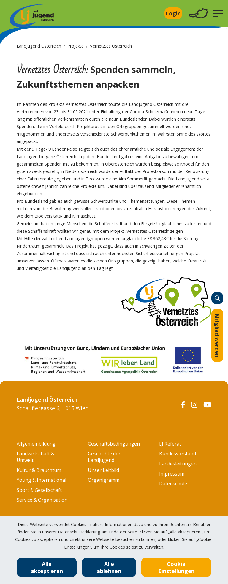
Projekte (75, 46)
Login (173, 13)
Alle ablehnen (109, 567)
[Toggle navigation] (198, 13)
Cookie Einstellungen (176, 567)
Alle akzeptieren (47, 567)
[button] (218, 13)
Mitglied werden (217, 335)
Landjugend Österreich (39, 46)
